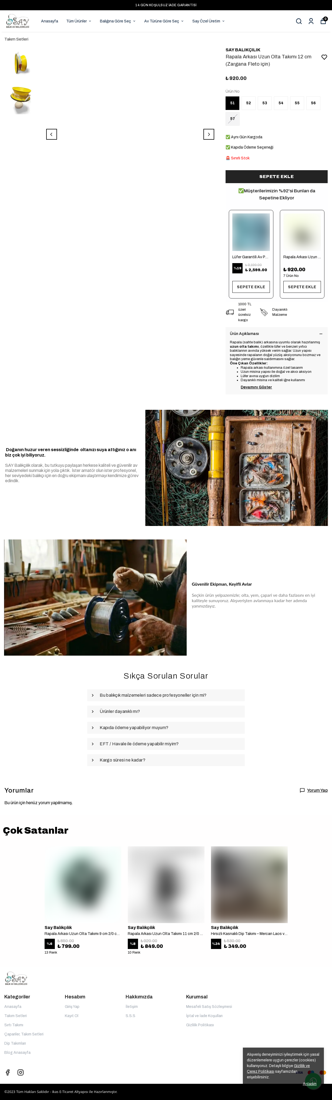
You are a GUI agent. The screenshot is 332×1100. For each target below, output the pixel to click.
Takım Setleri (16, 39)
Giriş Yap (72, 1007)
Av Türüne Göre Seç (164, 21)
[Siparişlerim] (311, 21)
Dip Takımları (15, 1043)
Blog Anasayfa (17, 1053)
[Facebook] (7, 1072)
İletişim (132, 1007)
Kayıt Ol (71, 1016)
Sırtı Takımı (13, 1025)
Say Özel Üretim (208, 21)
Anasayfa (49, 21)
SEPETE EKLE (276, 176)
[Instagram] (20, 1072)
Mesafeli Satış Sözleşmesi (209, 1007)
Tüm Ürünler (79, 21)
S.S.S (130, 1016)
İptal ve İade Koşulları (204, 1016)
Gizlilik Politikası (200, 1025)
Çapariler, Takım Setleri (23, 1034)
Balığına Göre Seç (118, 21)
